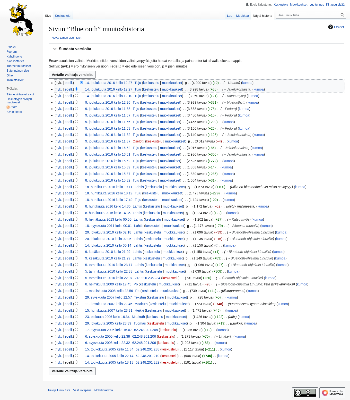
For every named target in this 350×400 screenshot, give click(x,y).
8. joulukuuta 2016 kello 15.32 (107, 180)
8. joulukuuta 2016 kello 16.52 (107, 148)
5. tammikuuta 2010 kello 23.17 (108, 265)
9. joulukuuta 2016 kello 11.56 (107, 122)
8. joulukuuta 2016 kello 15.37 (107, 174)
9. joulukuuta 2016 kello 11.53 (107, 128)
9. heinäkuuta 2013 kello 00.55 (108, 219)
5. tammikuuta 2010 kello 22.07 (108, 278)
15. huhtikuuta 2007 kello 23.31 (108, 310)
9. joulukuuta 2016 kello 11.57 (107, 115)
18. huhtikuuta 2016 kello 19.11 (108, 187)
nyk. (59, 89)
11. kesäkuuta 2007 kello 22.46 (108, 304)
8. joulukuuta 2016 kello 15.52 (107, 161)
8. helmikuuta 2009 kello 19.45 (108, 284)
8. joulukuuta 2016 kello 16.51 (107, 154)
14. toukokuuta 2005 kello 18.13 (109, 362)
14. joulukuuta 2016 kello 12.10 (108, 96)
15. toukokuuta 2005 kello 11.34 (109, 349)
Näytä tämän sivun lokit (66, 37)
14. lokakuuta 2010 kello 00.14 (108, 245)
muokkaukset (172, 83)
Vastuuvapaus (82, 390)
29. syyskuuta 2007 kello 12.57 (108, 297)
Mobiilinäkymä (103, 390)
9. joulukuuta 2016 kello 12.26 (107, 102)
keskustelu (151, 83)
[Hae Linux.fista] (311, 15)
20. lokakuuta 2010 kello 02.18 (108, 232)
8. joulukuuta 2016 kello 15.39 (107, 167)
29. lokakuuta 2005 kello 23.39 (108, 323)
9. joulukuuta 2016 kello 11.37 (107, 141)
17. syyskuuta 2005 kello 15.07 (108, 330)
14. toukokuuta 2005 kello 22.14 (109, 356)
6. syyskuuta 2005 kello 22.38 (107, 336)
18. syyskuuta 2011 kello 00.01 (108, 226)
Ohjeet (335, 27)
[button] (196, 49)
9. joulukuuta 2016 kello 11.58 (107, 109)
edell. (69, 83)
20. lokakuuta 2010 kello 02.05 (108, 239)
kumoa (247, 83)
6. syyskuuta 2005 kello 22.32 (107, 343)
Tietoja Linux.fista (59, 390)
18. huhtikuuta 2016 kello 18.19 (108, 193)
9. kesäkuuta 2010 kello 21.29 (107, 252)
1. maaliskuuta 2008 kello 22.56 (109, 291)
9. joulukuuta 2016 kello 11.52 (107, 135)
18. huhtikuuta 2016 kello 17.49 (108, 200)
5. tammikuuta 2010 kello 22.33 (108, 271)
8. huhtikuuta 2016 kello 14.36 (108, 206)
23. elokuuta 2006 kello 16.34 (107, 317)
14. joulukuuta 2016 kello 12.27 (108, 83)
